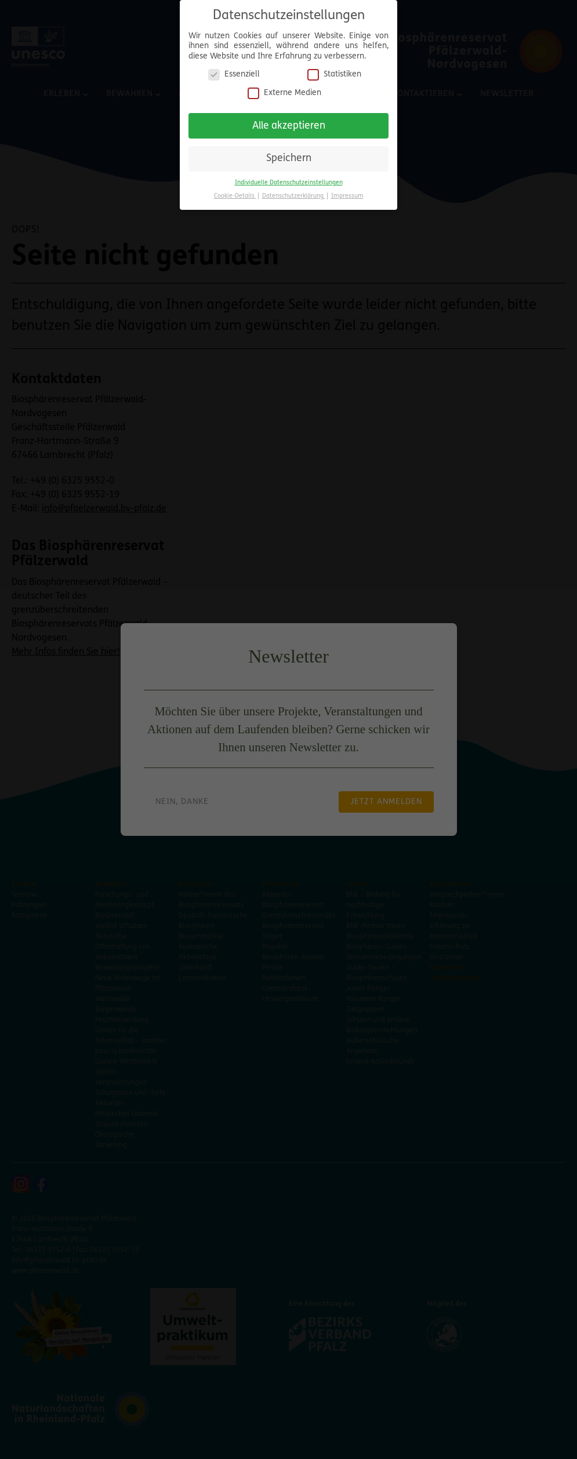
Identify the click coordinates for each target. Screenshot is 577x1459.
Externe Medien (284, 88)
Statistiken (334, 70)
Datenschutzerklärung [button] (293, 192)
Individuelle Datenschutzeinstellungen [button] (289, 179)
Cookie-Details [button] (235, 192)
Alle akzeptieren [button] (288, 121)
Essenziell (234, 70)
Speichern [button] (288, 154)
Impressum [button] (347, 192)
